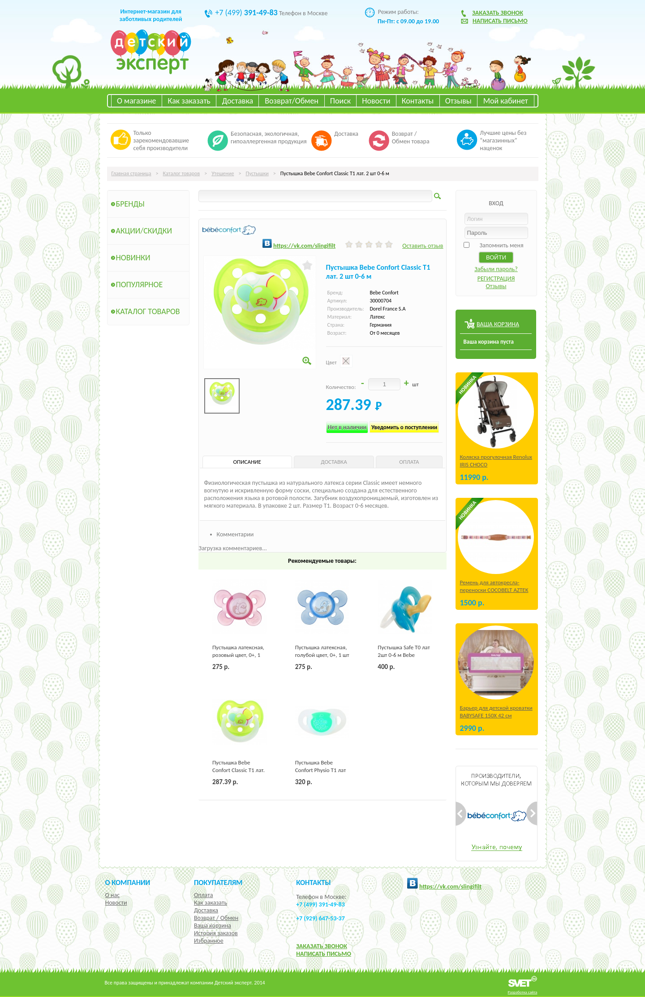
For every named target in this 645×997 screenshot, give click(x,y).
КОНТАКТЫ (313, 882)
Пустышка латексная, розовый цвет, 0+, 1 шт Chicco (238, 655)
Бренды (130, 204)
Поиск (340, 101)
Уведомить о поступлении (404, 427)
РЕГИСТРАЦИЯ (496, 278)
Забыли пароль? (496, 269)
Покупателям (218, 882)
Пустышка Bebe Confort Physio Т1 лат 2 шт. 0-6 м (320, 770)
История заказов (216, 933)
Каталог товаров (181, 173)
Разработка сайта (523, 991)
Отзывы (458, 101)
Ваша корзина (212, 925)
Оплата (203, 895)
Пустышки (256, 173)
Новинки (133, 258)
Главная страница (131, 173)
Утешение (222, 173)
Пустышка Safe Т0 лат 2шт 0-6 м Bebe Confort (404, 655)
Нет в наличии (347, 427)
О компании (127, 882)
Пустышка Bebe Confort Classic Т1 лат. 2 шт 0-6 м (238, 770)
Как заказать (189, 101)
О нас (112, 895)
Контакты (418, 101)
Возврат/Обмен (291, 101)
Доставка (237, 101)
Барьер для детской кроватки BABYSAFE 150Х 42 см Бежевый (496, 715)
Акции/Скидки (144, 231)
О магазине (136, 101)
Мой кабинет (505, 101)
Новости (376, 101)
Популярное (139, 284)
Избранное (209, 941)
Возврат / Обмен (216, 918)
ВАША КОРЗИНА (498, 324)
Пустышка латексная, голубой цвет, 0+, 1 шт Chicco (322, 655)
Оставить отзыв (422, 246)
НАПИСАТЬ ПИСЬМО (323, 954)
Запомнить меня (501, 245)
